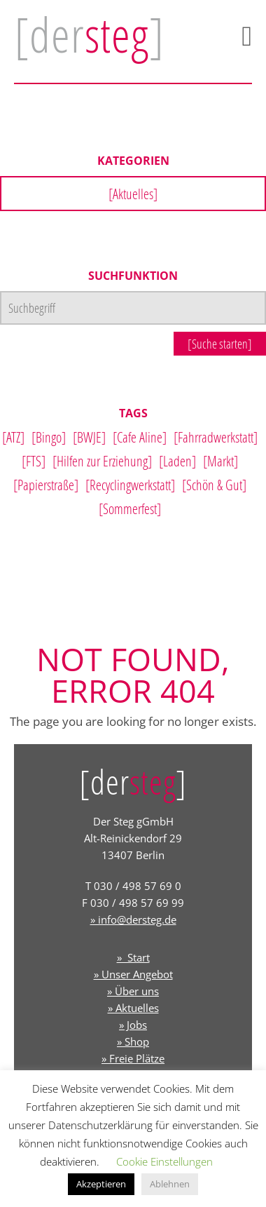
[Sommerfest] (130, 508)
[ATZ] (13, 437)
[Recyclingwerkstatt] (130, 485)
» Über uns (133, 991)
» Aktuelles (133, 1008)
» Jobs (133, 1025)
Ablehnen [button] (170, 1184)
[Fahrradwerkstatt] (216, 437)
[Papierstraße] (45, 485)
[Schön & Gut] (214, 485)
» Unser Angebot (133, 974)
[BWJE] (89, 437)
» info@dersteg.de (133, 919)
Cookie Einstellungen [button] (164, 1161)
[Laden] (177, 461)
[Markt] (220, 461)
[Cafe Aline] (140, 437)
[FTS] (34, 461)
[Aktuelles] (133, 193)
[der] (89, 34)
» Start (133, 957)
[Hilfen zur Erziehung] (102, 461)
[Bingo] (48, 437)
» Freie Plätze (133, 1058)
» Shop (133, 1041)
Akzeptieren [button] (101, 1184)
